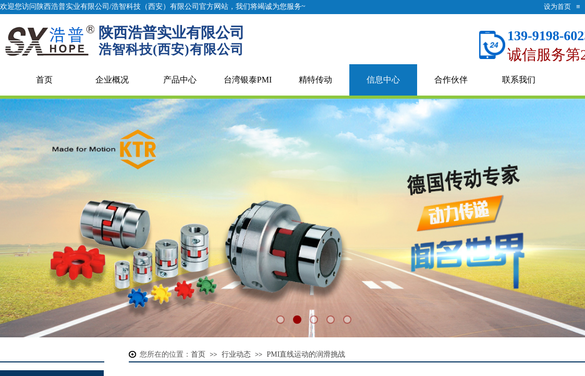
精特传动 (315, 79)
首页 (44, 79)
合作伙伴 (451, 79)
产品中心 (180, 79)
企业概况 (112, 79)
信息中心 (383, 79)
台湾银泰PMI (248, 79)
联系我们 (518, 79)
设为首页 (557, 6)
